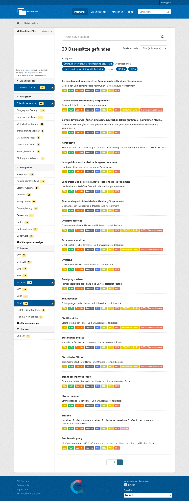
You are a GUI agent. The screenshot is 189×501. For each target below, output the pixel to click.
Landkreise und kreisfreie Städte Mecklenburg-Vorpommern (96, 181)
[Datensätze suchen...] (110, 37)
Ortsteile (67, 259)
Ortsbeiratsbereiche (73, 240)
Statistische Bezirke (73, 337)
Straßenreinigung (72, 438)
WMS (111, 90)
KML (97, 90)
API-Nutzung (23, 480)
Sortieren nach (130, 48)
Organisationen (98, 11)
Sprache (128, 490)
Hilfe (130, 11)
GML (104, 90)
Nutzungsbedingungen (28, 493)
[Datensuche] (154, 11)
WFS (117, 90)
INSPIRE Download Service (151, 110)
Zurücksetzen (46, 31)
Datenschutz (23, 485)
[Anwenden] (167, 11)
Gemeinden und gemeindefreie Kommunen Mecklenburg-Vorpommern (102, 81)
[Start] (18, 23)
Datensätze (79, 11)
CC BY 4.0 (26, 72)
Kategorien (117, 11)
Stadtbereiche (70, 318)
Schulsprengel (70, 298)
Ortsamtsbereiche (72, 220)
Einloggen (166, 2)
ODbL (31, 75)
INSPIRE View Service (130, 110)
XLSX (71, 90)
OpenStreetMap (22, 75)
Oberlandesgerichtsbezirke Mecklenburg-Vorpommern (93, 201)
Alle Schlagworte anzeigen (30, 242)
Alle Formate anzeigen (28, 323)
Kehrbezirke (68, 142)
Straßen (66, 415)
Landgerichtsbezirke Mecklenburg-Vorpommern (89, 162)
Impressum (22, 489)
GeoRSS (124, 428)
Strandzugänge (70, 396)
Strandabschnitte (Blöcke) (77, 376)
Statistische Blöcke (72, 357)
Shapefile (89, 90)
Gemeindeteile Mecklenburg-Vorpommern (86, 100)
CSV (64, 90)
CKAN (129, 484)
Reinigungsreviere (72, 279)
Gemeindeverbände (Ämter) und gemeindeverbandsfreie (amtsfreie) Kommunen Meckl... (112, 119)
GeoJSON (79, 90)
